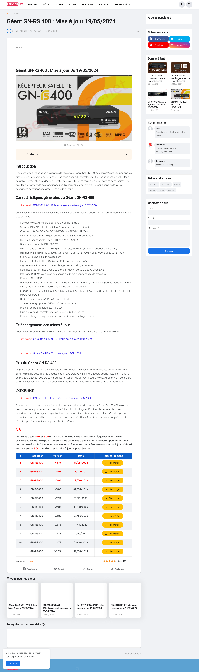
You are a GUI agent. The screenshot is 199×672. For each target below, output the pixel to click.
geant (18, 13)
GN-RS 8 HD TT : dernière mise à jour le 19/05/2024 (62, 398)
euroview (166, 184)
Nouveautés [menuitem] (121, 4)
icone (152, 190)
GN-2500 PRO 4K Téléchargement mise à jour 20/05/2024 (65, 205)
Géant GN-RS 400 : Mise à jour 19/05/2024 (57, 353)
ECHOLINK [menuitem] (87, 4)
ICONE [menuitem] (72, 4)
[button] (182, 4)
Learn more (28, 656)
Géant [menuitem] (46, 4)
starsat (171, 190)
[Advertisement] (72, 56)
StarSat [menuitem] (59, 4)
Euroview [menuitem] (104, 4)
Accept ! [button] (13, 663)
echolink (153, 184)
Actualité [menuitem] (32, 4)
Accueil (10, 13)
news (161, 190)
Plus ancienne (132, 653)
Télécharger (114, 462)
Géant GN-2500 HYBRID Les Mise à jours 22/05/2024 (22, 607)
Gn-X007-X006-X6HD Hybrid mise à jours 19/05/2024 (62, 339)
